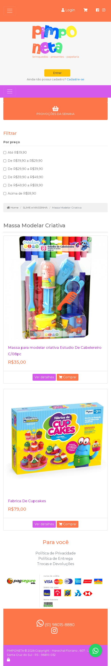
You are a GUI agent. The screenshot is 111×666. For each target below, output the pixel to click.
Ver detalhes (44, 377)
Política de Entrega (55, 558)
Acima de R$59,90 (22, 193)
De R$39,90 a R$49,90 (25, 177)
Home (12, 207)
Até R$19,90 (17, 152)
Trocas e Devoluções (55, 564)
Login (68, 10)
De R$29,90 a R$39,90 (25, 169)
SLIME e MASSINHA (35, 207)
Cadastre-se (75, 79)
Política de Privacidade (55, 553)
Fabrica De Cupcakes (27, 501)
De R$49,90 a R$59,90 (25, 185)
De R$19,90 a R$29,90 (25, 161)
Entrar (57, 73)
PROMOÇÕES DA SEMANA (55, 111)
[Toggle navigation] (10, 10)
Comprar (67, 377)
